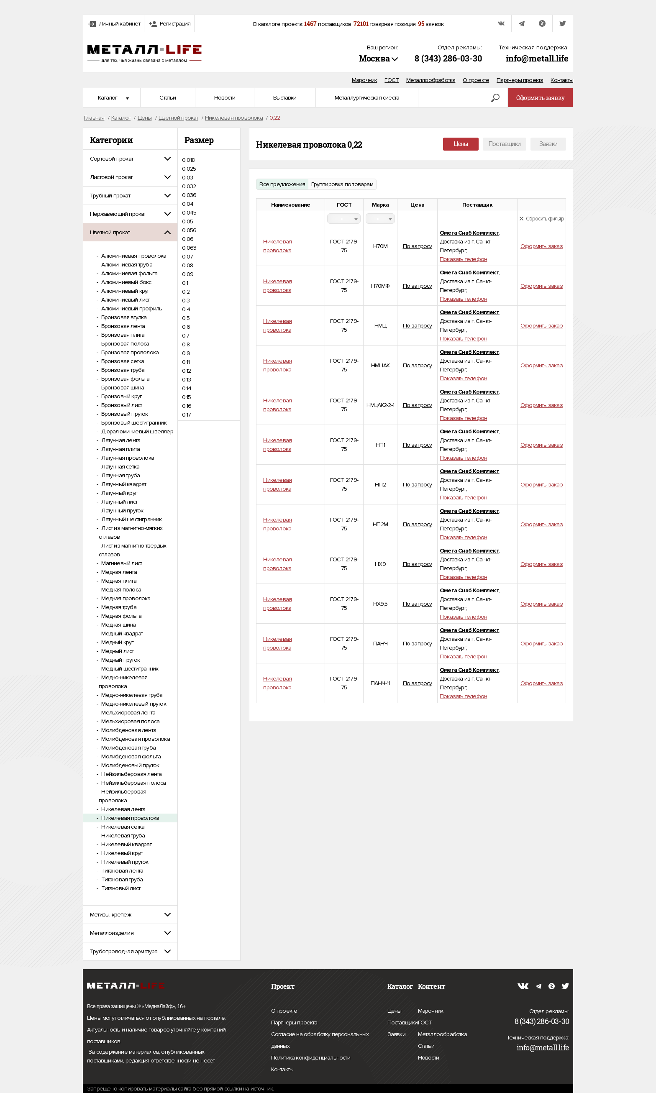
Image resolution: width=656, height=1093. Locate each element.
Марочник (364, 80)
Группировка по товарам (342, 184)
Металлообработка (430, 80)
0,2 (186, 291)
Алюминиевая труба (126, 264)
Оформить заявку (540, 98)
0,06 (187, 239)
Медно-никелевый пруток (133, 703)
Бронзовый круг (121, 396)
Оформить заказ (541, 246)
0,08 (187, 265)
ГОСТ (391, 80)
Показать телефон (463, 259)
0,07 (187, 256)
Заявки (548, 144)
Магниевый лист (121, 563)
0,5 (186, 318)
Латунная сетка (119, 466)
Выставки (285, 97)
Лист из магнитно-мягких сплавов (130, 532)
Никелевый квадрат (125, 844)
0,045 (189, 212)
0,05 (187, 221)
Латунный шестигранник (130, 519)
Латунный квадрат (123, 484)
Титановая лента (121, 870)
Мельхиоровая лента (127, 712)
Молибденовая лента (128, 730)
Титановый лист (120, 888)
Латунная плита (120, 449)
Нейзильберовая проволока (122, 796)
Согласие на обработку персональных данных (320, 1041)
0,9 (186, 353)
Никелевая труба (122, 835)
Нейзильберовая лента (130, 774)
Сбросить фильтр (542, 218)
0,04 (187, 203)
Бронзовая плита (122, 334)
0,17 (186, 414)
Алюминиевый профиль (131, 308)
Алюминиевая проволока (133, 255)
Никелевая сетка (122, 826)
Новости (224, 97)
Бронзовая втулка (123, 317)
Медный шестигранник (129, 668)
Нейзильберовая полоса (133, 782)
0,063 (189, 247)
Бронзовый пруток (124, 413)
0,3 (186, 300)
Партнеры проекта (520, 80)
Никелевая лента (122, 809)
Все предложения (282, 184)
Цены (461, 144)
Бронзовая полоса (124, 343)
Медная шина (118, 624)
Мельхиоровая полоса (129, 721)
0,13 (186, 379)
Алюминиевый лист (124, 299)
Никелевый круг (121, 853)
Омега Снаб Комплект (469, 232)
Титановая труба (121, 879)
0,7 (185, 335)
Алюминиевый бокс (125, 282)
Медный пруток (120, 659)
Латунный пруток (121, 510)
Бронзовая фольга (124, 378)
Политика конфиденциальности (310, 1058)
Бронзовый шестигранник (133, 422)
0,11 (186, 362)
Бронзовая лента (122, 326)
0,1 (185, 283)
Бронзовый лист (121, 405)
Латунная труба (120, 475)
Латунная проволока (127, 457)
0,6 (186, 326)
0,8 (186, 344)
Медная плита (118, 580)
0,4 (186, 309)
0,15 (186, 397)
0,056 (189, 230)
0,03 (187, 177)
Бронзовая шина (122, 387)
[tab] (130, 159)
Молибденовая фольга (130, 756)
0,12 (186, 370)
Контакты (562, 80)
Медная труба (118, 607)
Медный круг (116, 642)
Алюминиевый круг (124, 290)
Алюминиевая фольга (128, 273)
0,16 (186, 406)
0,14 (186, 388)
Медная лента (118, 572)
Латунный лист (118, 501)
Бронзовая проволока (129, 352)
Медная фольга (120, 615)
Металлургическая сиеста (367, 97)
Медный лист (116, 651)
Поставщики (504, 144)
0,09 (187, 274)
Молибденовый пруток (129, 765)
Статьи (167, 97)
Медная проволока (125, 598)
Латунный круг (118, 493)
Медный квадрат (121, 633)
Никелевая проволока (129, 818)
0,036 (189, 195)
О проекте (476, 80)
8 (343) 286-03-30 (448, 58)
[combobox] (344, 218)
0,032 (189, 186)
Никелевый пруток (124, 861)
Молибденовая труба (128, 747)
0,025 (189, 168)
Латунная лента (120, 440)
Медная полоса (120, 589)
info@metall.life (537, 58)
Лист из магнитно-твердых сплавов (132, 550)
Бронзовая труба (122, 370)
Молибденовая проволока (135, 738)
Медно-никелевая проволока (123, 682)
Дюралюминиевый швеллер (136, 431)
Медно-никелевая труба (131, 695)
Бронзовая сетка (122, 361)
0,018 (188, 160)
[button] (130, 159)
